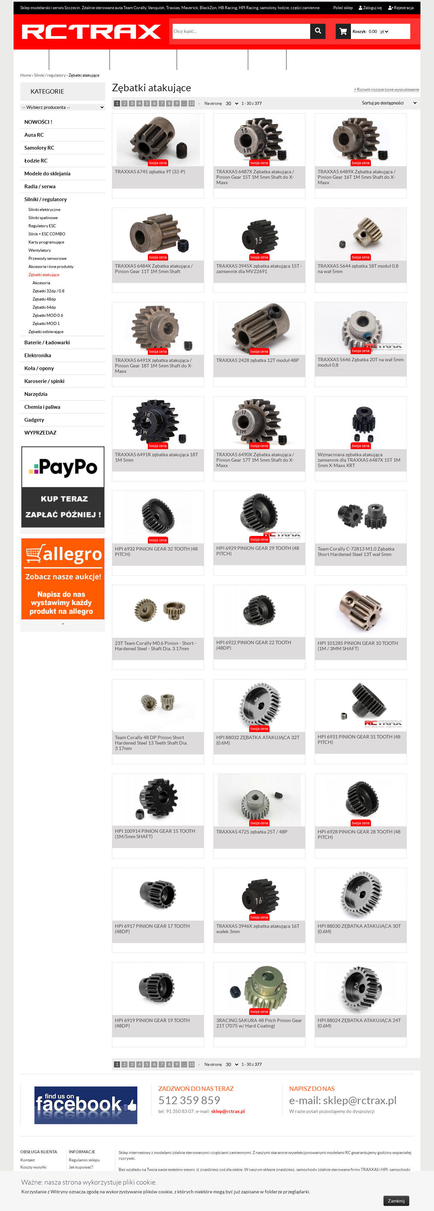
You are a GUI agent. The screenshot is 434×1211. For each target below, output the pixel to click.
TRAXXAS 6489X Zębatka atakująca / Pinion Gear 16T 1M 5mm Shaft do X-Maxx (356, 178)
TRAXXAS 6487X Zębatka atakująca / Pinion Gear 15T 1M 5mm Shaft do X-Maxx (255, 178)
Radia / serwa (40, 186)
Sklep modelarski (79, 59)
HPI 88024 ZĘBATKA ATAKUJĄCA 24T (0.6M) (359, 1023)
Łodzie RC (35, 161)
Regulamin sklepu (84, 1160)
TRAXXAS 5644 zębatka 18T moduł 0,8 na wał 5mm (358, 269)
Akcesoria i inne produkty (51, 266)
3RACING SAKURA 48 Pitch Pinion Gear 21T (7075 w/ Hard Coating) (259, 1023)
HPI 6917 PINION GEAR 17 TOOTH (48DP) (152, 929)
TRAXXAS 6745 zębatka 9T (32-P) (150, 172)
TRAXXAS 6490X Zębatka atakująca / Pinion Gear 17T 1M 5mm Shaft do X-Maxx (255, 461)
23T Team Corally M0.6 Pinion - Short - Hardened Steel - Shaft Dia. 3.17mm (155, 646)
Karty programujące (46, 242)
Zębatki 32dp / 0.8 (48, 291)
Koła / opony (39, 368)
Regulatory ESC (42, 226)
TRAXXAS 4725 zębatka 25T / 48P (252, 832)
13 (191, 103)
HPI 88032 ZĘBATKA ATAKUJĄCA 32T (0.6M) (257, 740)
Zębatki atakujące (43, 274)
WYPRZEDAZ (40, 433)
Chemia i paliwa (42, 407)
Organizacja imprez (143, 59)
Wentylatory (39, 250)
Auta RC (34, 135)
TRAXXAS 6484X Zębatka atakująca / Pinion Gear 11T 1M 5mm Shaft (154, 269)
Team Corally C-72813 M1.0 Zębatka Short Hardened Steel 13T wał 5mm (356, 552)
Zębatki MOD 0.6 (48, 315)
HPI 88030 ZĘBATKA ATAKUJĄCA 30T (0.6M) (359, 929)
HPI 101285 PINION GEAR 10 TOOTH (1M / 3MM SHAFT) (358, 646)
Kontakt (267, 59)
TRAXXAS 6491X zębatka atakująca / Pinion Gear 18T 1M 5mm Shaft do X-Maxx (154, 366)
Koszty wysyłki (33, 1167)
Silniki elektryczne (44, 209)
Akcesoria (41, 283)
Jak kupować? (81, 1167)
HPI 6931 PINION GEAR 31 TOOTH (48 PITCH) (359, 740)
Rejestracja (401, 7)
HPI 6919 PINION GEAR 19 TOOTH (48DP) (152, 1023)
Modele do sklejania (47, 173)
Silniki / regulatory (50, 75)
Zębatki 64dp (44, 307)
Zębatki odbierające (45, 331)
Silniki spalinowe (43, 217)
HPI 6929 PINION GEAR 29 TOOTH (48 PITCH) (257, 552)
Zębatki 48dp (44, 299)
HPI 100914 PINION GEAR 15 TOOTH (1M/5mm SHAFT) (155, 835)
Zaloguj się (370, 7)
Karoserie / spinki (44, 381)
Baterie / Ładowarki (47, 342)
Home (26, 75)
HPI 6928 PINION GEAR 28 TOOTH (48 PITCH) (359, 835)
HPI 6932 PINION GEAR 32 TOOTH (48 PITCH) (156, 552)
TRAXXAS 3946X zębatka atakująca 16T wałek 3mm (257, 929)
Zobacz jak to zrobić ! (212, 59)
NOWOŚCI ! (38, 122)
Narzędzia (35, 394)
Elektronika (37, 355)
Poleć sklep (343, 7)
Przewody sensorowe (47, 258)
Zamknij (396, 1201)
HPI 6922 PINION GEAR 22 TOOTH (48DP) (253, 646)
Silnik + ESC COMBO (46, 234)
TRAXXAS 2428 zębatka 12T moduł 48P (257, 361)
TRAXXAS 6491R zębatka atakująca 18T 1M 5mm (156, 458)
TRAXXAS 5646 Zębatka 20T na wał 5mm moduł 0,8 (360, 363)
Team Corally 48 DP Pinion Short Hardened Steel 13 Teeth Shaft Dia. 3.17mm (151, 743)
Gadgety (34, 420)
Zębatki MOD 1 (46, 323)
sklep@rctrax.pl (360, 1100)
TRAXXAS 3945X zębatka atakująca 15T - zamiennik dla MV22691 (259, 269)
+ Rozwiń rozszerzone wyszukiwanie (386, 90)
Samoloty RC (39, 148)
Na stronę (213, 103)
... (184, 103)
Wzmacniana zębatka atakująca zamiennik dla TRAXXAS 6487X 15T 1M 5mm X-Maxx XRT (359, 461)
